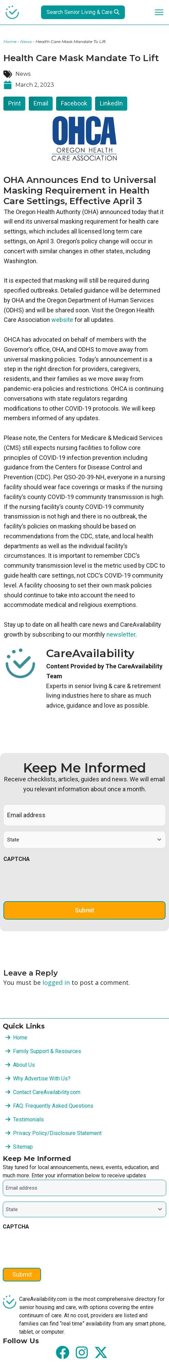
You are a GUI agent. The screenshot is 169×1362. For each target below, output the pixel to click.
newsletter (120, 634)
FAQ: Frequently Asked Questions (53, 1106)
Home (9, 41)
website (62, 319)
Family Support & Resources (47, 1051)
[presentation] (55, 880)
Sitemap (23, 1147)
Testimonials (28, 1119)
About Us (24, 1065)
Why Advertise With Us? (41, 1078)
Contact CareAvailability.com (46, 1092)
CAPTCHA (16, 859)
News (26, 41)
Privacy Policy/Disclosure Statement (57, 1133)
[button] (14, 104)
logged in (56, 982)
